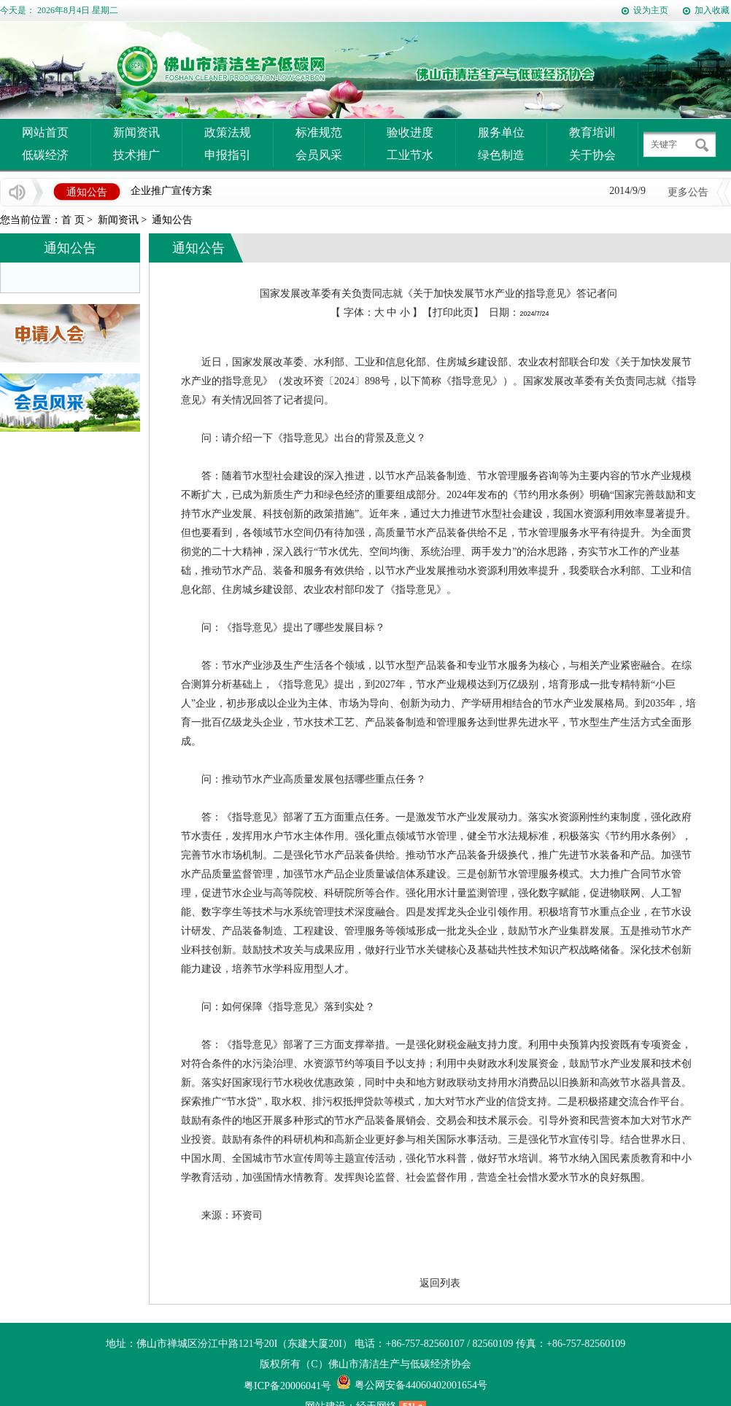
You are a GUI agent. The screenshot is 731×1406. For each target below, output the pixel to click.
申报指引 (227, 155)
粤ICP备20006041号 (287, 1385)
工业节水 (410, 155)
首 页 (73, 219)
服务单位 (501, 132)
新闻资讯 (136, 132)
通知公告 (172, 219)
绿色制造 (501, 155)
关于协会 (592, 155)
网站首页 (45, 132)
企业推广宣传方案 (171, 191)
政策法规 (227, 132)
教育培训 (592, 132)
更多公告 (688, 192)
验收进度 (410, 132)
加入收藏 (712, 10)
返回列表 (439, 1283)
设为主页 (650, 10)
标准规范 (318, 132)
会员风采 (318, 155)
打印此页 (453, 312)
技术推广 (136, 155)
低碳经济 (45, 155)
